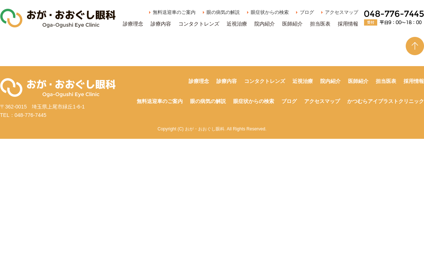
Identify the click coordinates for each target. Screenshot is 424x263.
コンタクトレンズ (198, 24)
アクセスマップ (341, 12)
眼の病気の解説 (223, 12)
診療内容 (161, 24)
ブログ (307, 12)
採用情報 (348, 24)
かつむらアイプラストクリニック (385, 101)
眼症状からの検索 (270, 12)
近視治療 (237, 24)
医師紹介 (292, 24)
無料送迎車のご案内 (174, 12)
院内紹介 (264, 24)
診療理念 (133, 24)
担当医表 (320, 24)
